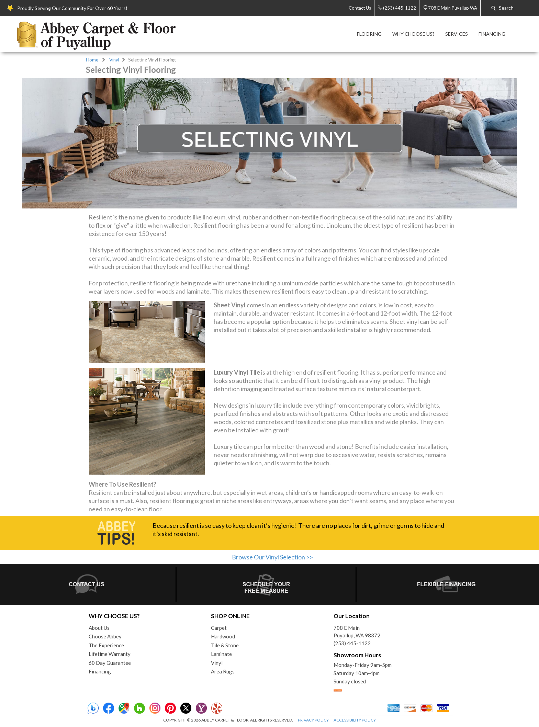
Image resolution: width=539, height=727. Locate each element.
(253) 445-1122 (352, 643)
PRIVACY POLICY (313, 720)
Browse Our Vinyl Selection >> (272, 557)
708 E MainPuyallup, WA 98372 (357, 632)
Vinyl (114, 60)
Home (92, 60)
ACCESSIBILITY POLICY (355, 720)
